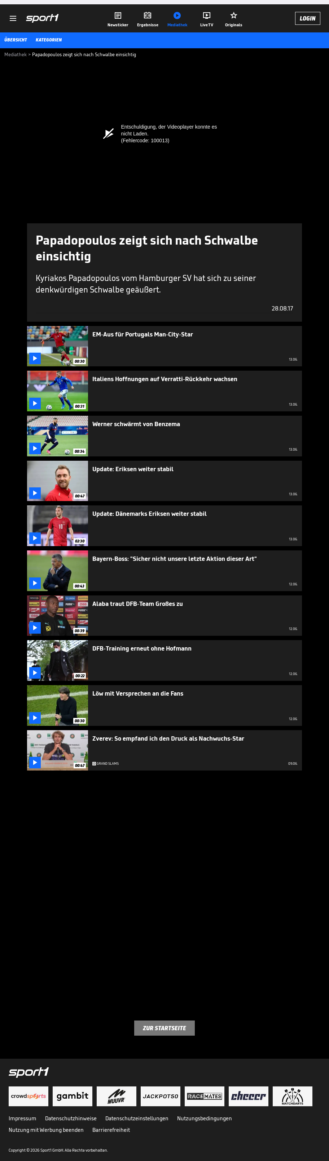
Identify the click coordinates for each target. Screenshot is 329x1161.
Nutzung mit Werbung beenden (46, 1129)
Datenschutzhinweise (71, 1118)
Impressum (22, 1118)
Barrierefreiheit (111, 1129)
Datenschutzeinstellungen (136, 1118)
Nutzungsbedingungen (204, 1118)
